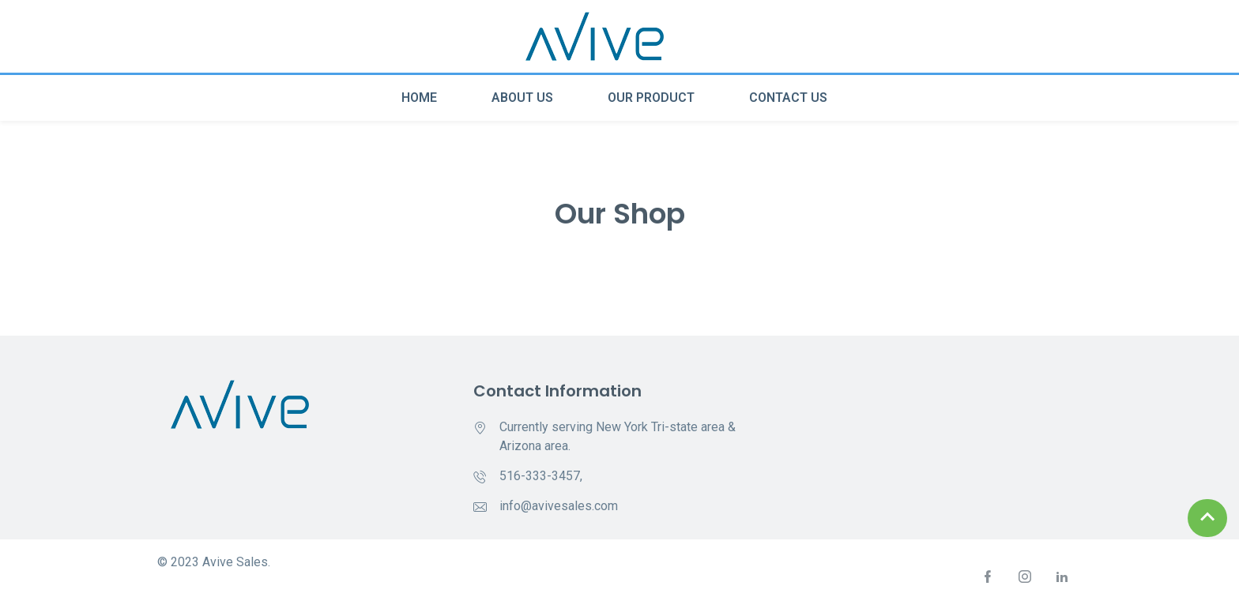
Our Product (651, 97)
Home (419, 97)
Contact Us (788, 97)
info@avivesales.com (558, 505)
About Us (522, 97)
